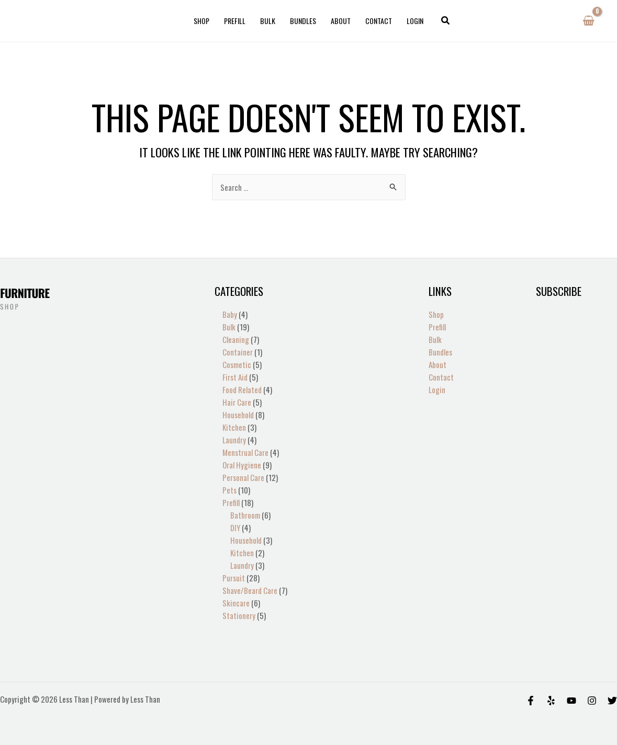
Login (415, 20)
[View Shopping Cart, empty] (588, 21)
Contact (378, 20)
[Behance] (571, 700)
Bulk (267, 20)
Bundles (303, 20)
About (341, 20)
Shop (201, 20)
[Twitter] (612, 700)
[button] (446, 21)
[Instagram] (592, 700)
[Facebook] (530, 700)
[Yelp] (551, 700)
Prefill (234, 20)
